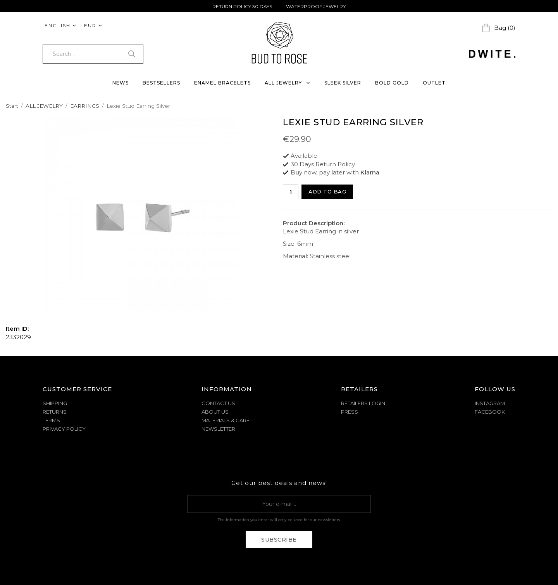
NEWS (120, 83)
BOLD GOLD (392, 83)
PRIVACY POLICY (64, 429)
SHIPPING (55, 403)
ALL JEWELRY (287, 83)
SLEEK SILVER (342, 83)
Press (349, 412)
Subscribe (279, 539)
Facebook (490, 412)
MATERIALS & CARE (226, 420)
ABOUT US (215, 412)
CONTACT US (218, 403)
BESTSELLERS (161, 83)
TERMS (51, 420)
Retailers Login (363, 403)
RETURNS (55, 412)
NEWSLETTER (218, 429)
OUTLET (434, 83)
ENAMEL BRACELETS (222, 83)
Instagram (490, 403)
